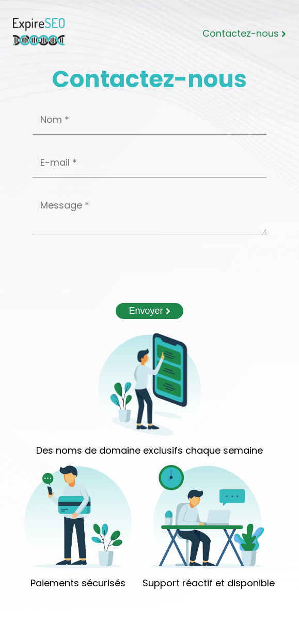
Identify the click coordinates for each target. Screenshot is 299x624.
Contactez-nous (244, 33)
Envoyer (149, 311)
